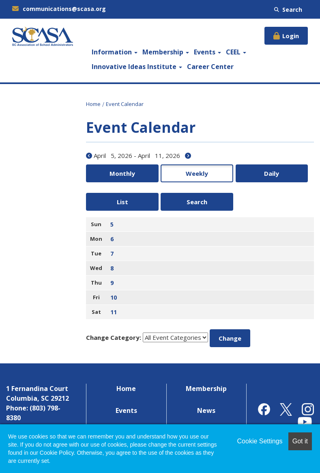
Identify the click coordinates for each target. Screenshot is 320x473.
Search (288, 9)
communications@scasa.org (59, 9)
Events (207, 52)
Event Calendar (125, 104)
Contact (206, 405)
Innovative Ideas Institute (137, 66)
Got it (300, 441)
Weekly (154, 173)
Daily (200, 173)
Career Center (210, 66)
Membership (165, 52)
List (246, 173)
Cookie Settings (260, 441)
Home (93, 104)
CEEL (236, 52)
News (206, 383)
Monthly (108, 173)
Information (114, 52)
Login (290, 36)
